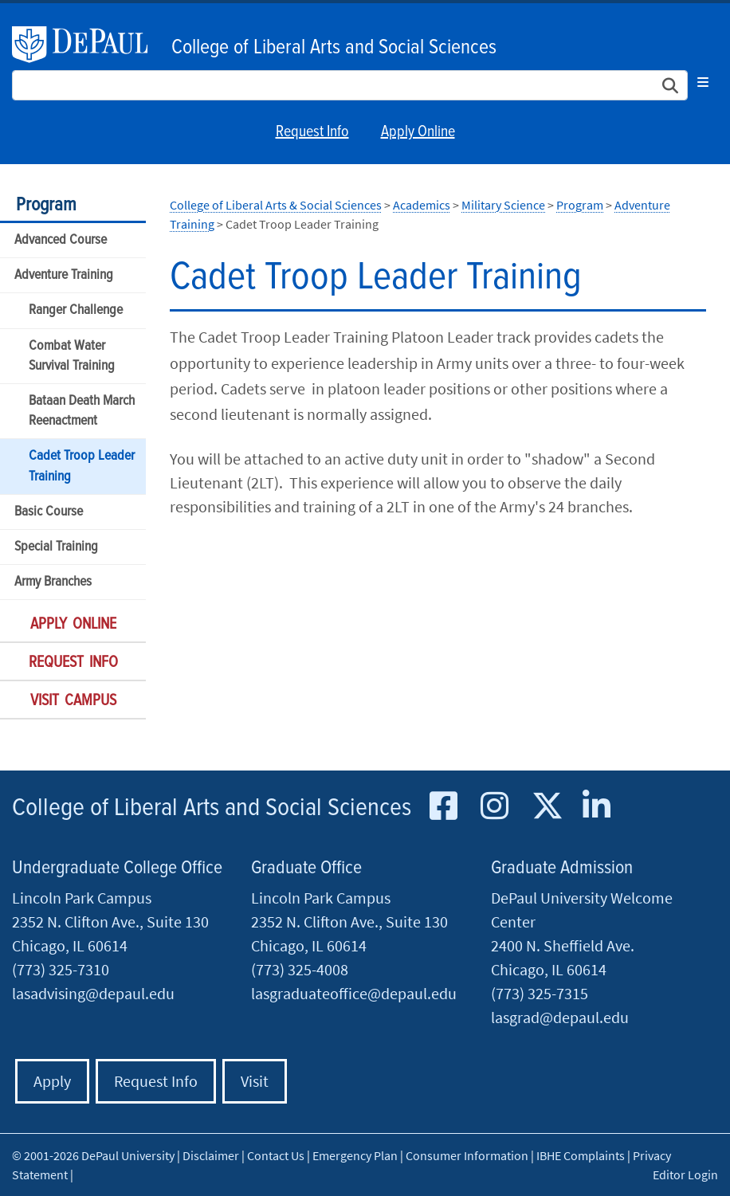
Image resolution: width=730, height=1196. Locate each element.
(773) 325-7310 (60, 969)
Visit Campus (73, 701)
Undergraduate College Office (117, 868)
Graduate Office (306, 868)
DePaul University (87, 44)
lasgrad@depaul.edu (560, 1017)
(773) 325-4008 (299, 969)
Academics (421, 205)
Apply (52, 1081)
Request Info (312, 132)
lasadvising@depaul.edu (93, 993)
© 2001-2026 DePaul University (93, 1155)
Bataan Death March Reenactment (82, 411)
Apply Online (418, 132)
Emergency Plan (355, 1155)
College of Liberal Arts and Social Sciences (333, 47)
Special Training (56, 547)
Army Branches (53, 582)
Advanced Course (60, 240)
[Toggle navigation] (703, 82)
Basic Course (48, 512)
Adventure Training (63, 275)
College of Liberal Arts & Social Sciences (276, 205)
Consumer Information (467, 1155)
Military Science (503, 205)
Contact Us (275, 1155)
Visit (255, 1081)
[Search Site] (350, 85)
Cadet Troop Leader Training (82, 466)
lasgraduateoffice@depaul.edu (354, 993)
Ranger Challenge (76, 310)
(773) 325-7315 (539, 993)
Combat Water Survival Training (72, 356)
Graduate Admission (562, 868)
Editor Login (685, 1174)
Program (46, 205)
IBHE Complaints (580, 1155)
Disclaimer (210, 1155)
